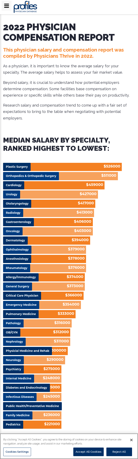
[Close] (131, 439)
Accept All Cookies (88, 451)
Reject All (119, 451)
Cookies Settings (17, 451)
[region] (69, 446)
